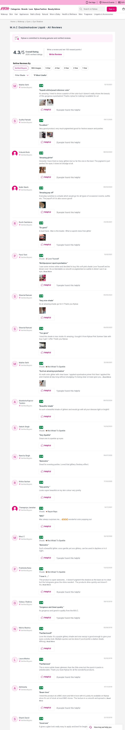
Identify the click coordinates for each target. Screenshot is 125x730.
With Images (36, 68)
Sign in (112, 9)
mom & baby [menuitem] (55, 14)
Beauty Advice (54, 9)
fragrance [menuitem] (88, 14)
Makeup (21, 21)
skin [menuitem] (11, 14)
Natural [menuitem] (45, 14)
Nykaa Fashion (40, 9)
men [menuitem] (80, 14)
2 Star (75, 68)
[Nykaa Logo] (5, 8)
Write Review (55, 54)
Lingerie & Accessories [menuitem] (103, 14)
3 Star (66, 68)
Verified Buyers (21, 68)
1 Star (84, 68)
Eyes (29, 21)
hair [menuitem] (16, 14)
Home (13, 21)
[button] (40, 75)
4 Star (57, 68)
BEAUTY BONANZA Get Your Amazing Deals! (20, 2)
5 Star (48, 68)
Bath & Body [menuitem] (35, 14)
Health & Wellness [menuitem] (69, 14)
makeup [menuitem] (4, 14)
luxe (31, 9)
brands (24, 9)
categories (15, 9)
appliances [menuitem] (24, 14)
